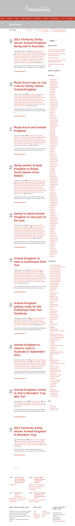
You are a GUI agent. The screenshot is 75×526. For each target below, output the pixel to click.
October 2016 (53, 163)
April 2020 (52, 96)
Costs (16, 18)
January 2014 (53, 217)
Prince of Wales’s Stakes (39, 235)
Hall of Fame (53, 312)
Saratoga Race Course (55, 370)
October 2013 (53, 222)
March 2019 (53, 115)
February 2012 (53, 250)
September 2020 (54, 87)
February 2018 (53, 137)
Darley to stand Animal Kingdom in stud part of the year (30, 217)
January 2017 (53, 158)
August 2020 (53, 89)
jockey (23, 102)
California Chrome (54, 298)
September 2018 (54, 125)
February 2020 (53, 99)
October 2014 (53, 202)
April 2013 (52, 232)
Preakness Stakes (39, 52)
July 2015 (52, 187)
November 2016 (54, 161)
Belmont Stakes (31, 94)
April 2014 (52, 212)
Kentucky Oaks (53, 340)
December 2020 (54, 82)
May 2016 (52, 171)
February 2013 (53, 235)
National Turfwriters (54, 353)
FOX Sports (47, 31)
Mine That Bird (53, 348)
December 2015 (54, 179)
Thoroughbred (53, 383)
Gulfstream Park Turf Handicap (29, 57)
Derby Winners (55, 18)
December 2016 (54, 159)
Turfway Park (53, 386)
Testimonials (37, 18)
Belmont (41, 139)
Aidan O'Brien (37, 97)
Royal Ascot (39, 104)
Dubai (33, 276)
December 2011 (54, 253)
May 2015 (52, 191)
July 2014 (52, 207)
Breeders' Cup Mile (31, 56)
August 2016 (53, 166)
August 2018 (53, 127)
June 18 (31, 142)
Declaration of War (40, 100)
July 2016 (52, 168)
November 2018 (54, 122)
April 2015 (52, 192)
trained (19, 105)
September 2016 (54, 164)
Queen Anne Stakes (31, 104)
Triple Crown (24, 105)
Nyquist (52, 358)
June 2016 (52, 169)
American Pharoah (54, 285)
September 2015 (54, 184)
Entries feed (53, 406)
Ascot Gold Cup (34, 139)
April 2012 (52, 246)
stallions (16, 62)
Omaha (44, 142)
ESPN (51, 307)
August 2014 (53, 205)
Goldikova (26, 187)
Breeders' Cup (30, 180)
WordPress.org (53, 410)
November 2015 (54, 181)
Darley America (53, 301)
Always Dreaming (54, 283)
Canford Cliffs (30, 185)
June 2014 (52, 209)
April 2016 (52, 173)
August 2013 (53, 225)
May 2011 (52, 254)
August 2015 (53, 186)
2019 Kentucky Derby (55, 278)
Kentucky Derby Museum (56, 334)
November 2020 (54, 84)
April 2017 (52, 153)
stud (20, 62)
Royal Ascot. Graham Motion (35, 190)
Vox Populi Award (54, 396)
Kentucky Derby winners (20, 281)
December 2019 (54, 102)
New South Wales (22, 61)
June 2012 (52, 243)
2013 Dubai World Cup (32, 54)
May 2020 (52, 94)
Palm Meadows (31, 61)
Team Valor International (27, 62)
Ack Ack (19, 139)
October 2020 (53, 86)
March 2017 (53, 155)
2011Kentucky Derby (37, 227)
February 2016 (53, 176)
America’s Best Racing (28, 228)
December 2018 (54, 120)
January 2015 (53, 197)
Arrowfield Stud (17, 56)
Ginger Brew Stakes (19, 278)
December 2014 (54, 199)
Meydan (30, 235)
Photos (46, 18)
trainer (15, 193)
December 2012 (54, 238)
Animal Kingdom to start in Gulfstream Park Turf (30, 262)
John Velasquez (18, 404)
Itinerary (9, 18)
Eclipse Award (25, 364)
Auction (52, 291)
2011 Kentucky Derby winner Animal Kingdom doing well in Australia (30, 43)
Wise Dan (20, 193)
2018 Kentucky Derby (55, 276)
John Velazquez (30, 102)
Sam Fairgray (38, 61)
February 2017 (53, 156)
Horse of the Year (54, 317)
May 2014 (52, 210)
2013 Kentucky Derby (55, 265)
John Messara (27, 366)
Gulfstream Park (36, 278)
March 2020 (53, 97)
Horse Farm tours (54, 316)
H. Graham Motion (18, 366)
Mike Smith (52, 347)
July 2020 (52, 91)
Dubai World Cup (22, 52)
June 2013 (52, 228)
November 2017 (54, 141)
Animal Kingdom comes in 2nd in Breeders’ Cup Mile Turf (30, 393)
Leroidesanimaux (24, 59)
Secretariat (52, 373)
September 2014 (54, 204)
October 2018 (53, 123)
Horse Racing (17, 96)
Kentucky (21, 233)
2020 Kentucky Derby (55, 280)
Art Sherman (53, 288)
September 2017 (54, 145)
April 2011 (52, 256)
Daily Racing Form (27, 100)
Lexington (31, 59)
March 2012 (53, 248)
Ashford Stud (53, 289)
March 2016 (53, 174)
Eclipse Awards (53, 306)
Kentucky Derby (31, 52)
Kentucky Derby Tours (37, 280)
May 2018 (52, 132)
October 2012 (53, 241)
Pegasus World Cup (55, 360)
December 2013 (54, 218)
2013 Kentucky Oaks (55, 268)
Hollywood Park (54, 314)
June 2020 (52, 92)
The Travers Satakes (55, 380)
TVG (51, 388)
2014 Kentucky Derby (55, 270)
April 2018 (52, 133)
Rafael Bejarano (26, 404)
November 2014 (54, 200)
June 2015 (52, 189)
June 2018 (52, 130)
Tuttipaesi (16, 283)
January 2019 (53, 118)
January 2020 (53, 100)
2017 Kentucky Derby (55, 275)
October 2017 (53, 143)
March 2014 (53, 213)
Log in (51, 405)
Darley (38, 56)
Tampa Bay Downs (54, 376)
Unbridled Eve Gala (54, 391)
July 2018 (52, 128)
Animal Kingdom (34, 51)
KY (18, 59)
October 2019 (53, 105)
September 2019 (54, 107)
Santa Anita (33, 236)
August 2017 (53, 146)
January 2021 (53, 81)
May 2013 (52, 230)
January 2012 (53, 251)
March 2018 (53, 135)
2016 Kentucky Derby (55, 273)
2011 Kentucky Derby (20, 54)
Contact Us (71, 18)
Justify (51, 325)
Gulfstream (19, 142)
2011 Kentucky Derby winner (24, 441)
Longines (52, 344)
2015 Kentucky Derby (55, 271)
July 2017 (52, 148)
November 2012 (54, 240)
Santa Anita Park (26, 444)
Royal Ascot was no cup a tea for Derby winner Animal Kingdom (30, 86)
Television (52, 378)
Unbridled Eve (53, 389)
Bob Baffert (52, 294)
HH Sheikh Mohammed (36, 232)
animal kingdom (42, 54)
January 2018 (53, 138)
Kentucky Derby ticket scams (57, 337)
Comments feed (54, 408)
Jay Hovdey (26, 142)
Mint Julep (52, 350)
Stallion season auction (60, 31)
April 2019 (52, 114)
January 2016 (53, 177)
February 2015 (53, 195)
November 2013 (54, 220)
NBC (39, 401)
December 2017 (54, 140)
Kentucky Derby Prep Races (57, 335)
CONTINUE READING (20, 71)
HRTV (51, 321)
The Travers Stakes (54, 381)
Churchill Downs (18, 100)
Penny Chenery (54, 362)
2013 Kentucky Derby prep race (57, 267)
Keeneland (52, 327)
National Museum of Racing (56, 352)
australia (24, 56)
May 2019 (52, 112)
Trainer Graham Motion (26, 238)
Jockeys (52, 322)
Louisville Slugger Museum (59, 30)
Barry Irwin (21, 99)
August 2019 (53, 109)
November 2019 (54, 104)
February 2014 (53, 215)
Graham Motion (17, 102)
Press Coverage (26, 18)
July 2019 (52, 110)
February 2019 (53, 117)
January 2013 (53, 236)
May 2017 (52, 151)
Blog (63, 18)
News (51, 357)
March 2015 (53, 194)
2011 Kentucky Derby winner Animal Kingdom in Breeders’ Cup (30, 431)
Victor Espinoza (54, 394)
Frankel (21, 187)
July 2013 (52, 227)
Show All (30, 30)
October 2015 (53, 182)
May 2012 (52, 245)
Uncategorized (33, 96)
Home (2, 18)
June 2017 (52, 150)
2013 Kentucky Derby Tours (29, 273)
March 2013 (53, 233)
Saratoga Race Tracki (55, 371)
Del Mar (52, 303)
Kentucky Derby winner (19, 104)
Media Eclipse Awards (53, 57)
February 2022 (53, 79)
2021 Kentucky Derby (42, 30)
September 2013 (54, 223)
